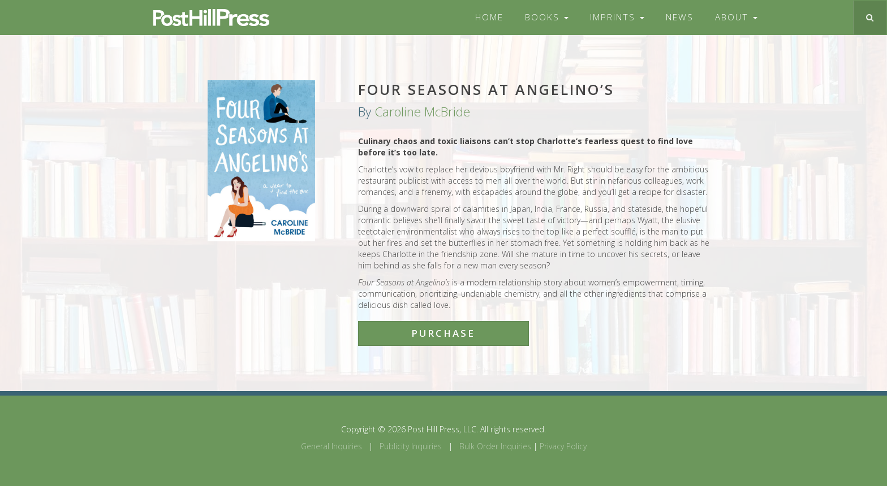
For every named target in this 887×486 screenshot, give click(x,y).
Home (489, 17)
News (680, 17)
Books (547, 17)
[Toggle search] (869, 17)
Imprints (617, 17)
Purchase (443, 333)
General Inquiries (331, 446)
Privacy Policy (563, 446)
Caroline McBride (422, 111)
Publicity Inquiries (411, 446)
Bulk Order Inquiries (495, 446)
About (736, 17)
